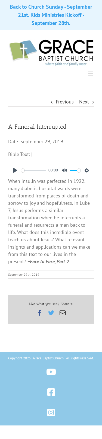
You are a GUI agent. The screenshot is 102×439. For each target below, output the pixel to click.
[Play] (15, 170)
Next (84, 102)
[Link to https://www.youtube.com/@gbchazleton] (51, 372)
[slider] (33, 170)
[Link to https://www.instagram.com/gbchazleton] (51, 412)
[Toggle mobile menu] (91, 73)
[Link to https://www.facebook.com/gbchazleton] (51, 392)
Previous (65, 102)
